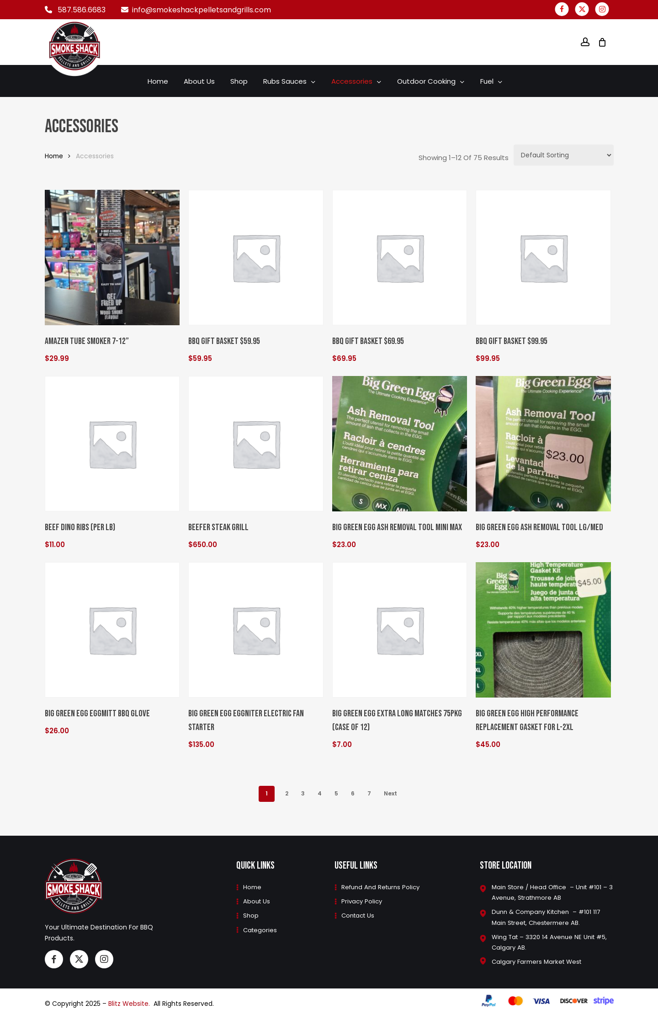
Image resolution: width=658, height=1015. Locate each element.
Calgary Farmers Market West (539, 962)
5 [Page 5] (336, 793)
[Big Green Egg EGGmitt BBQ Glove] (112, 630)
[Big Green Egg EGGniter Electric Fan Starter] (256, 630)
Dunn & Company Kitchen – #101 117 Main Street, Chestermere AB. (550, 916)
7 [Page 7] (369, 793)
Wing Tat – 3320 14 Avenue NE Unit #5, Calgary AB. (546, 942)
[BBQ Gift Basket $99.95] (543, 257)
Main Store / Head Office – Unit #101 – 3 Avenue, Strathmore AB (550, 891)
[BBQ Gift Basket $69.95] (399, 257)
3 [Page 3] (303, 793)
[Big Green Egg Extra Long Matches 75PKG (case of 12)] (399, 630)
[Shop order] (564, 155)
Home (54, 156)
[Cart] (602, 42)
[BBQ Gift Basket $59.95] (256, 257)
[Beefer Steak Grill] (256, 443)
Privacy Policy (362, 899)
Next (390, 793)
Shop (250, 914)
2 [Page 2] (286, 793)
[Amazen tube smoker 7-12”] (112, 257)
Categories (259, 929)
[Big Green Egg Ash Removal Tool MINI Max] (399, 443)
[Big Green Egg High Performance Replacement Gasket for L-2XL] (543, 630)
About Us (256, 899)
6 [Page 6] (353, 793)
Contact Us (359, 914)
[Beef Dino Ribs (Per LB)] (112, 443)
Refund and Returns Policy (383, 885)
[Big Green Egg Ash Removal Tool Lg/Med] (543, 443)
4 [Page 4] (320, 793)
